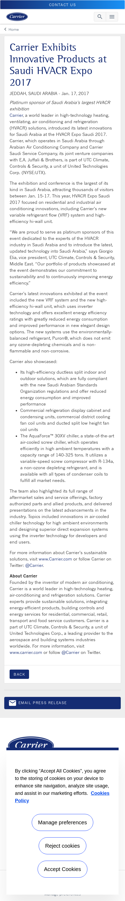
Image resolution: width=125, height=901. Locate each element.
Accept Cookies (62, 869)
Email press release (37, 704)
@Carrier (34, 565)
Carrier (16, 115)
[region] (62, 821)
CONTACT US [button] (62, 4)
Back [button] (19, 674)
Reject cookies (62, 846)
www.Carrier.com (55, 559)
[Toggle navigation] (100, 16)
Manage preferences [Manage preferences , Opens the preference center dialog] (62, 822)
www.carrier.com (26, 652)
